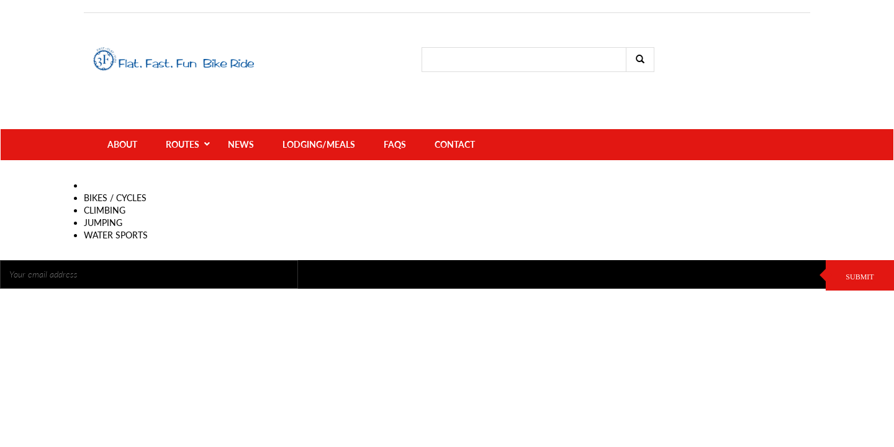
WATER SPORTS (116, 214)
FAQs (395, 124)
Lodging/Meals (318, 124)
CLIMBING (104, 189)
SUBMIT (860, 256)
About (122, 124)
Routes (182, 124)
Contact (455, 124)
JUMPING (103, 202)
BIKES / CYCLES (115, 177)
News (241, 124)
